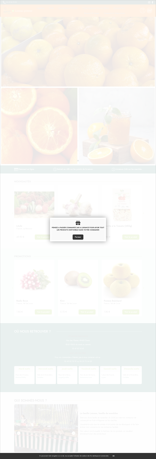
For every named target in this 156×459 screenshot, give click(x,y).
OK (113, 456)
